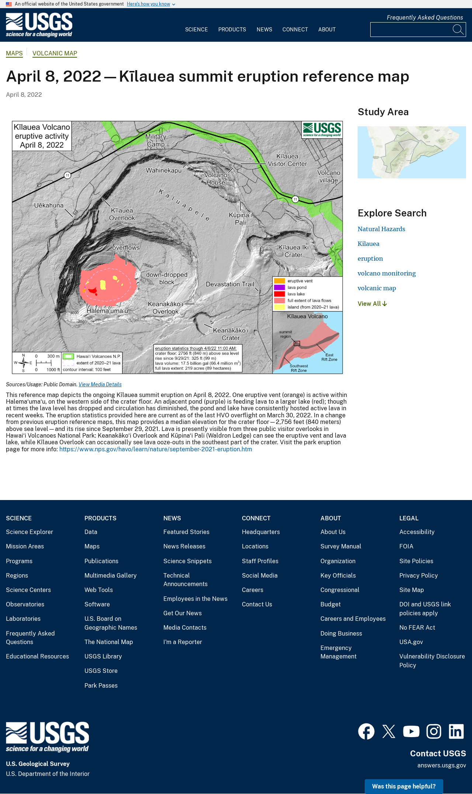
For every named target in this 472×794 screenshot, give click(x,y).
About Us (333, 531)
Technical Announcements (185, 580)
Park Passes (101, 685)
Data (90, 531)
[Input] (418, 29)
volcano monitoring (387, 273)
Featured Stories (186, 531)
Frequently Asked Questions (425, 17)
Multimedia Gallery (110, 575)
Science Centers (28, 589)
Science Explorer (29, 531)
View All (372, 303)
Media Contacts (184, 627)
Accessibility (417, 531)
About (327, 29)
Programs (19, 561)
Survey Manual (340, 546)
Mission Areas (25, 546)
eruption (370, 258)
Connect (295, 29)
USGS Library (103, 656)
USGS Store (101, 670)
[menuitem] (196, 25)
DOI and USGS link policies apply (425, 609)
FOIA (406, 546)
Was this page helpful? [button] (404, 786)
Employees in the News (195, 598)
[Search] (458, 29)
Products (232, 29)
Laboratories (23, 618)
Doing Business (341, 633)
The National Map (108, 642)
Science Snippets (187, 561)
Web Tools (98, 589)
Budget (330, 604)
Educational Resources (37, 656)
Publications (101, 561)
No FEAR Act (417, 627)
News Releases (184, 546)
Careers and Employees (353, 618)
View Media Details (100, 384)
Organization (337, 561)
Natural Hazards (381, 229)
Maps (14, 53)
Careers (252, 589)
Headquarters (261, 531)
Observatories (25, 604)
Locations (255, 546)
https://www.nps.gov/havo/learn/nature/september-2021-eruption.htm (155, 449)
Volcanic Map (54, 53)
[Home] (39, 35)
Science (196, 29)
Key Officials (338, 575)
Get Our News (182, 613)
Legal (409, 518)
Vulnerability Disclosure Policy (432, 661)
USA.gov (411, 642)
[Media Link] (177, 248)
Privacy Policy (418, 575)
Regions (17, 575)
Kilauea (368, 243)
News (264, 29)
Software (97, 604)
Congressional (340, 589)
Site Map (411, 589)
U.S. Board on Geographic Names (110, 623)
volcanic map (377, 288)
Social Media (260, 575)
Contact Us (257, 604)
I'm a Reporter (182, 642)
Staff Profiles (260, 561)
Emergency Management (338, 652)
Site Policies (416, 561)
